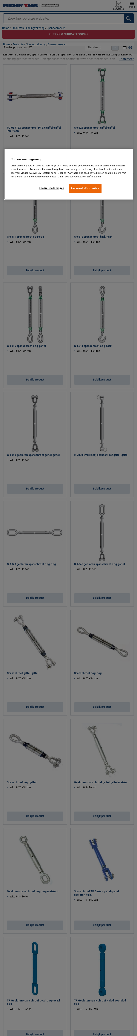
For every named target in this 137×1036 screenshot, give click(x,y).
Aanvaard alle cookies (85, 188)
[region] (68, 174)
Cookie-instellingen (51, 188)
